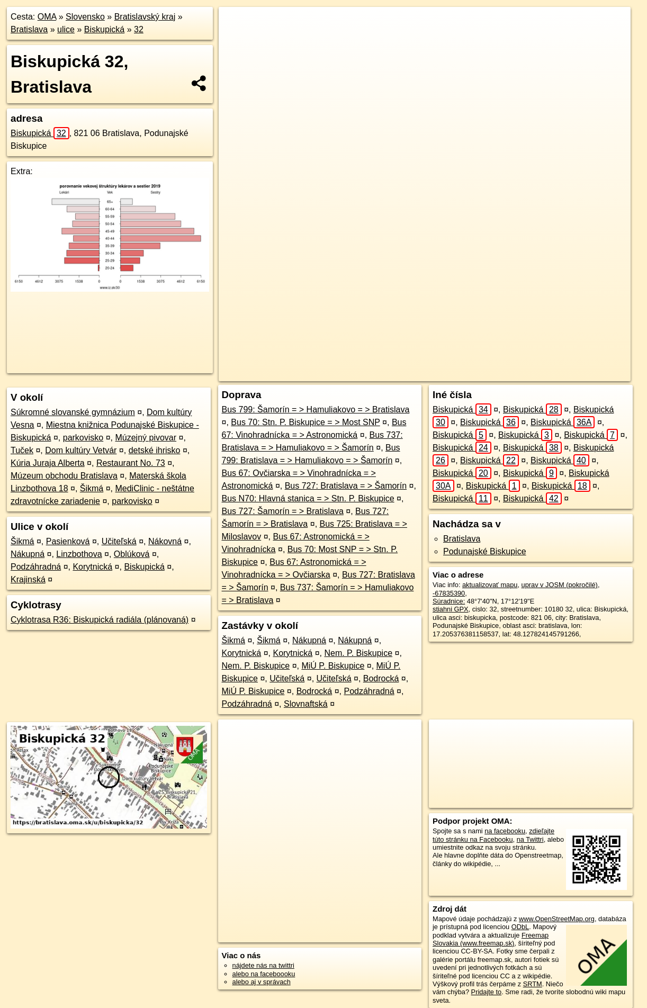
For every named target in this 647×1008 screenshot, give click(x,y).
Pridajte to (486, 992)
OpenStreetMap (426, 373)
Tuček (22, 450)
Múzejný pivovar (145, 437)
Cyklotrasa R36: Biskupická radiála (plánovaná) (99, 619)
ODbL (520, 927)
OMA (47, 16)
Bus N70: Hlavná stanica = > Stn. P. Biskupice (308, 498)
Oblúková (132, 554)
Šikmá (91, 488)
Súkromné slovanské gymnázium (73, 412)
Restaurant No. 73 (130, 462)
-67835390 (449, 593)
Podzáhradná (36, 566)
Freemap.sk (480, 373)
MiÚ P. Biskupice (332, 665)
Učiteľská (119, 541)
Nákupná (27, 554)
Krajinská (28, 579)
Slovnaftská (306, 703)
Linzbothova (79, 554)
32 (138, 29)
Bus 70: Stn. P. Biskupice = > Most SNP (305, 422)
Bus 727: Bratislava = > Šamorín (346, 485)
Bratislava (29, 29)
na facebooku (504, 831)
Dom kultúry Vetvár (80, 450)
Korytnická (92, 566)
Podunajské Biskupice (484, 551)
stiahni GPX (451, 609)
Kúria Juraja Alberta (48, 462)
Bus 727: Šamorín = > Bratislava (283, 511)
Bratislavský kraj (145, 16)
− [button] (236, 41)
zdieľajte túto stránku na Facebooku (493, 835)
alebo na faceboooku (263, 974)
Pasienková (68, 541)
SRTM (532, 984)
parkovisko (83, 437)
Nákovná (165, 541)
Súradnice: (449, 601)
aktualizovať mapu (489, 585)
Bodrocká (381, 678)
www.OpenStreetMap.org (557, 919)
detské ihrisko (155, 450)
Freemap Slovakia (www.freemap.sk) (491, 939)
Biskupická (104, 29)
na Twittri (530, 839)
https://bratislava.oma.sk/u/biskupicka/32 (571, 373)
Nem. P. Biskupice (358, 653)
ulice (66, 29)
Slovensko (85, 16)
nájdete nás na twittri (263, 965)
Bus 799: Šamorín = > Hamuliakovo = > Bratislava (316, 409)
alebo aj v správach (261, 982)
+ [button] (236, 25)
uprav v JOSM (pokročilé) (560, 585)
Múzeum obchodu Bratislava (64, 475)
